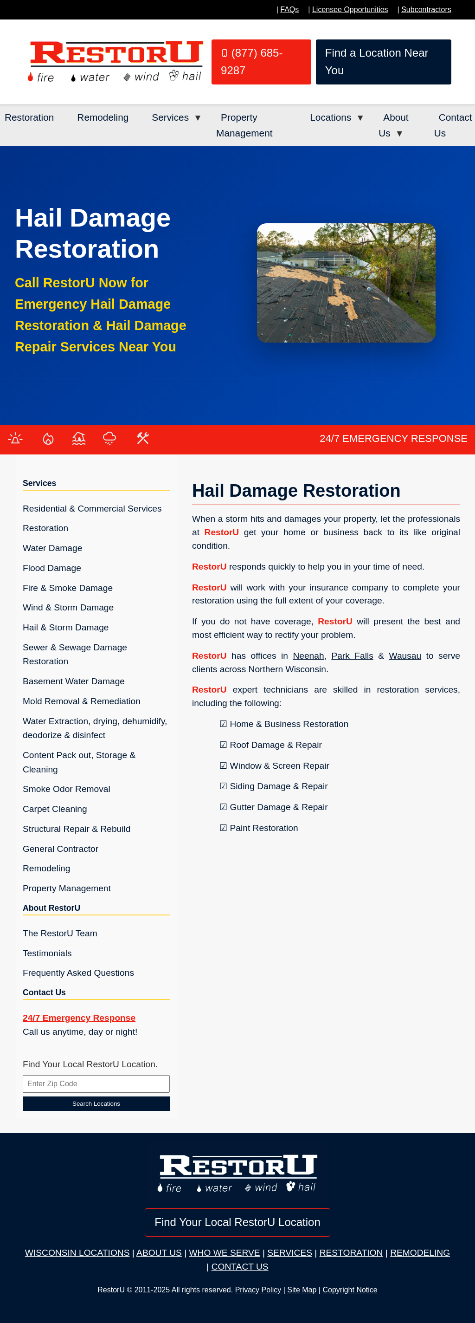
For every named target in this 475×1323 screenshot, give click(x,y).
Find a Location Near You (377, 61)
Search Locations (96, 1103)
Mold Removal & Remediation (82, 701)
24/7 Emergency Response (79, 1018)
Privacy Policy (258, 1290)
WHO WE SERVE (224, 1253)
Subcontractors (426, 9)
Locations (330, 117)
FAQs (289, 9)
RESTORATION (351, 1253)
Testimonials (47, 953)
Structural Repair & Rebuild (77, 829)
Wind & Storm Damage (68, 607)
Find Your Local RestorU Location (237, 1222)
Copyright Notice (349, 1290)
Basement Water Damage (74, 681)
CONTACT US (240, 1266)
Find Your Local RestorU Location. (90, 1064)
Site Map (301, 1290)
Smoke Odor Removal (66, 789)
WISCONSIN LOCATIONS (77, 1253)
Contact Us (453, 125)
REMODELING (420, 1253)
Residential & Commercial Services (92, 508)
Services (170, 117)
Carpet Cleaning (55, 809)
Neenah (308, 656)
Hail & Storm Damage (66, 627)
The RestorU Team (60, 933)
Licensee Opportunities (350, 9)
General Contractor (60, 849)
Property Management (244, 125)
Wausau (405, 656)
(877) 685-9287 (251, 61)
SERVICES (289, 1253)
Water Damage (52, 548)
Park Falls (352, 656)
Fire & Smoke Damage (68, 588)
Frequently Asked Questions (78, 973)
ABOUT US (159, 1253)
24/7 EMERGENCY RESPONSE (394, 438)
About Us (393, 125)
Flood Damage (52, 568)
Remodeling (102, 117)
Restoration (29, 117)
